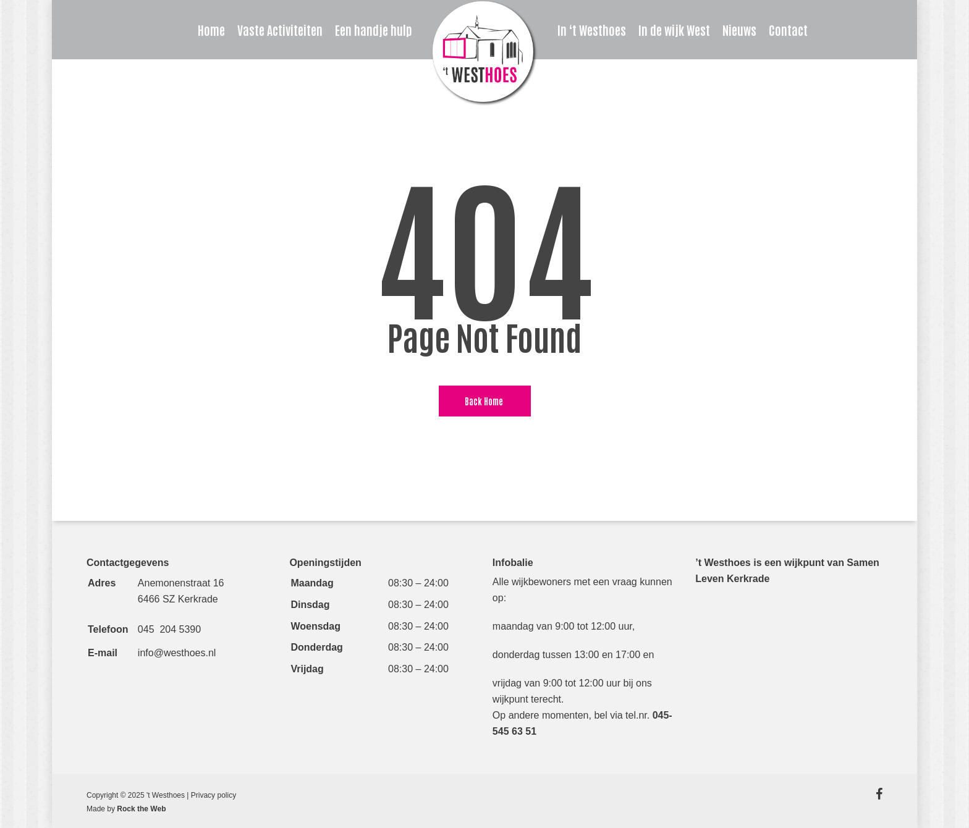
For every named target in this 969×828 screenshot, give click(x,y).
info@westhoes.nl (177, 653)
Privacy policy (213, 795)
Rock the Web (141, 809)
